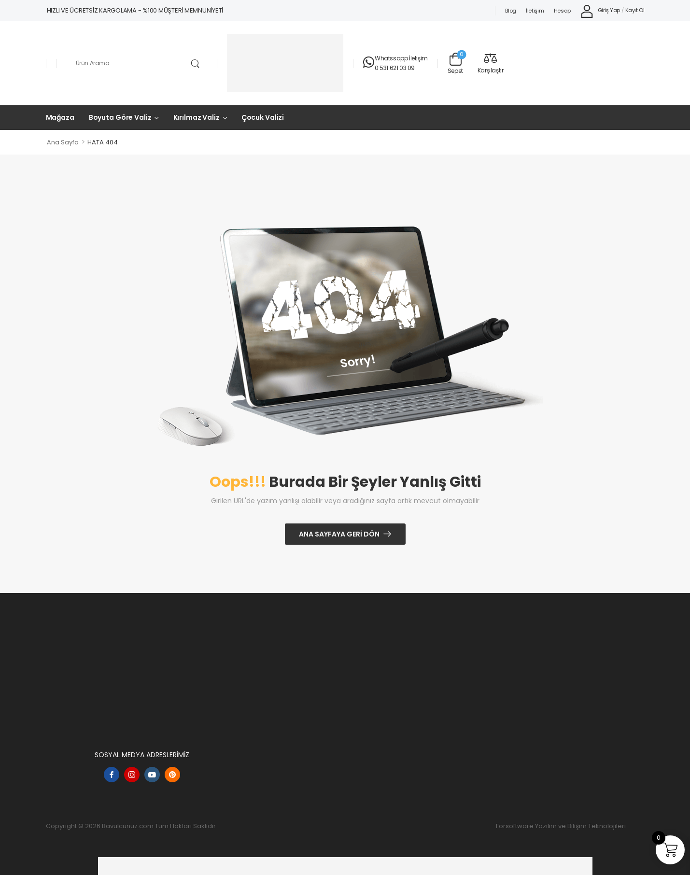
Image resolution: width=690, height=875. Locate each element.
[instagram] (132, 774)
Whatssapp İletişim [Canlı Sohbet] (401, 58)
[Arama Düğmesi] (195, 63)
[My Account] (600, 10)
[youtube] (152, 774)
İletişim (535, 11)
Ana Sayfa (63, 142)
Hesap (562, 11)
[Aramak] (136, 63)
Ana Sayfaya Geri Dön (339, 534)
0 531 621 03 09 (395, 68)
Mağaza (60, 117)
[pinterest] (172, 774)
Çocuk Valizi (262, 117)
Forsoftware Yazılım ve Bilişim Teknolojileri (561, 826)
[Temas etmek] (369, 63)
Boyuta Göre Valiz (120, 117)
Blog (510, 11)
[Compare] (491, 63)
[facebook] (111, 774)
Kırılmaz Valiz (196, 117)
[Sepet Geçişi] (455, 63)
